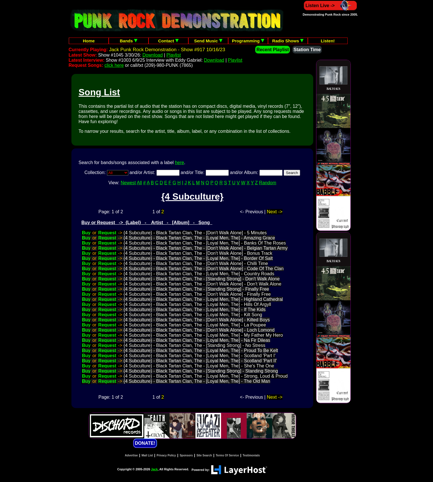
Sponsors (186, 455)
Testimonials (251, 455)
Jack (154, 469)
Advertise (131, 455)
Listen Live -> (330, 5)
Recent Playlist (272, 49)
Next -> (275, 211)
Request (107, 232)
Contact (168, 40)
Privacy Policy (166, 455)
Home (89, 40)
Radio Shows (288, 40)
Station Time (307, 49)
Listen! (328, 40)
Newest (128, 182)
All (139, 182)
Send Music (208, 40)
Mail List (147, 455)
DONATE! (145, 443)
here (179, 162)
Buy (86, 232)
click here (114, 65)
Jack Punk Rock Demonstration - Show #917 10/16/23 (167, 49)
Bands (128, 40)
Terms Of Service (227, 455)
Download (153, 55)
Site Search (204, 455)
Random (267, 182)
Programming (248, 40)
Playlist (173, 55)
